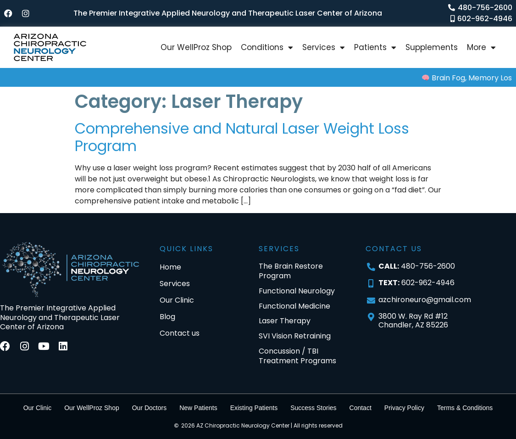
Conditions (267, 47)
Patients (375, 47)
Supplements (431, 47)
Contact (361, 407)
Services (323, 47)
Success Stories (313, 407)
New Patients (198, 407)
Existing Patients (254, 407)
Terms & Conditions (465, 407)
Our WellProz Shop (196, 47)
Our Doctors (149, 407)
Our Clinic (37, 407)
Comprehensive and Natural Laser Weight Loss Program (242, 137)
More (481, 47)
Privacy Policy (404, 407)
